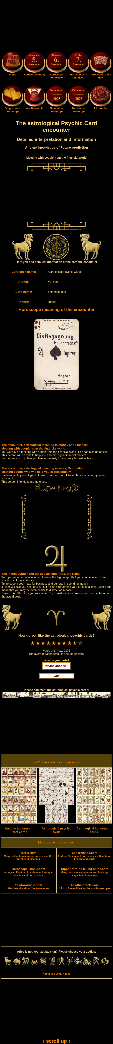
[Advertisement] (56, 26)
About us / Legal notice (56, 973)
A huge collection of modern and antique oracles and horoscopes (28, 872)
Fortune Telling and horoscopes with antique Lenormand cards (84, 856)
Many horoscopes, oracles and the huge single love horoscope (84, 872)
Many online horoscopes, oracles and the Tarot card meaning (28, 856)
